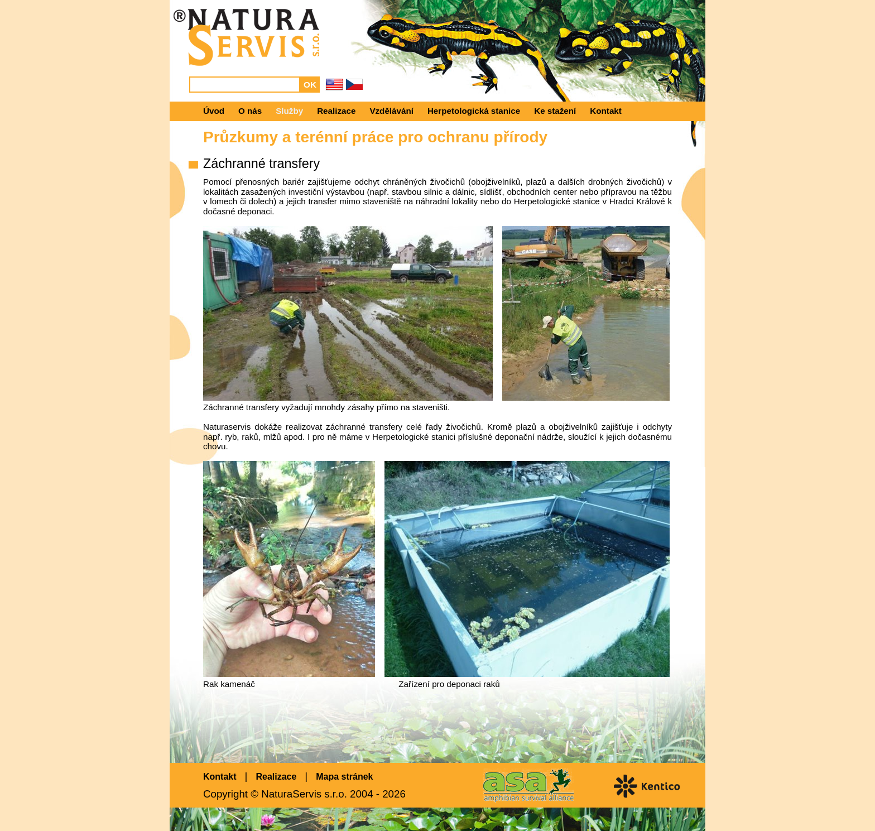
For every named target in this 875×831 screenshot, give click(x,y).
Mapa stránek (344, 776)
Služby (289, 111)
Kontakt (606, 111)
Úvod (213, 111)
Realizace (336, 111)
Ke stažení (555, 111)
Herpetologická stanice (473, 111)
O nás (250, 111)
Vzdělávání (391, 111)
